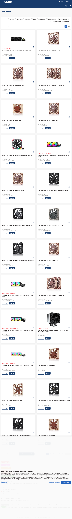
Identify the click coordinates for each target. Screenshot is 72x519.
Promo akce (42, 19)
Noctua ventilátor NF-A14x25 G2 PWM (49, 50)
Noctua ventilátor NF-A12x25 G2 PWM (13, 85)
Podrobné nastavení (54, 480)
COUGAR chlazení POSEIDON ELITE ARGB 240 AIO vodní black (53, 156)
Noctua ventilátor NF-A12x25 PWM (48, 120)
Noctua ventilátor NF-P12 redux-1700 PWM (50, 225)
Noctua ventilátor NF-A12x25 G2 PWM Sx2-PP (51, 295)
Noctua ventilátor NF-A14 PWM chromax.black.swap (17, 155)
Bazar (34, 19)
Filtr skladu (65, 21)
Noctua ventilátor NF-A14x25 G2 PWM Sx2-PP (51, 85)
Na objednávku (52, 19)
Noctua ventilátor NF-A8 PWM (46, 365)
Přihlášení (68, 1)
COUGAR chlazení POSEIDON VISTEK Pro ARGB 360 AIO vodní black (17, 331)
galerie (65, 26)
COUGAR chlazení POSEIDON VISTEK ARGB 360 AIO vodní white (18, 366)
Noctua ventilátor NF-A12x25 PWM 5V (13, 190)
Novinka (12, 19)
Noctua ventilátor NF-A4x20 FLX (11, 120)
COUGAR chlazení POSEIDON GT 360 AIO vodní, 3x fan (17, 50)
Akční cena (27, 19)
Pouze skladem (57, 21)
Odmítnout (4, 480)
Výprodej (19, 19)
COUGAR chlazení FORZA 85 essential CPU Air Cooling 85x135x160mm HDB (53, 331)
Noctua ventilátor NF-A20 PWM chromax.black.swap (53, 190)
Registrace (62, 1)
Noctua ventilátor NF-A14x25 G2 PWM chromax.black (17, 225)
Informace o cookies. (25, 478)
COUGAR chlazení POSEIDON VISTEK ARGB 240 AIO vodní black (18, 296)
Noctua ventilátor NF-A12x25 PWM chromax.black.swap (18, 260)
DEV (8, 2)
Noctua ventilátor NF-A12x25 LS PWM (49, 260)
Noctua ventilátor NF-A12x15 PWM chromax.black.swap (54, 400)
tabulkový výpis (69, 26)
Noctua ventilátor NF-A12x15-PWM (12, 400)
